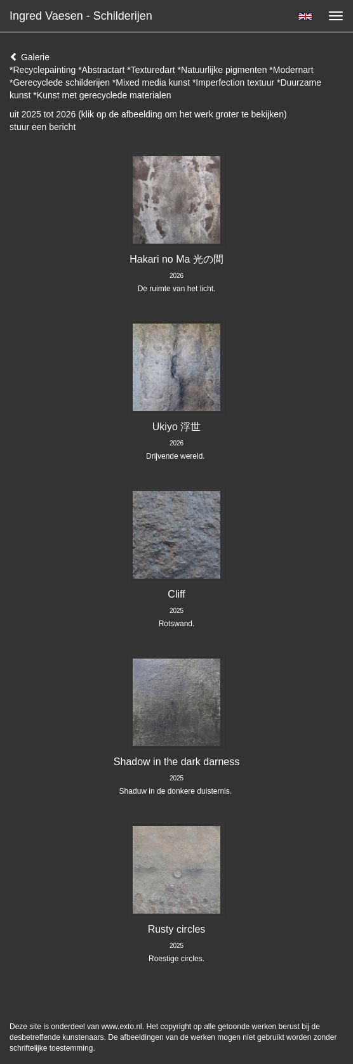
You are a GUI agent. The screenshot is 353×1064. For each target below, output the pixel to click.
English (305, 16)
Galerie (30, 57)
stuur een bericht (43, 127)
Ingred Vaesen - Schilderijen (81, 16)
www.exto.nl (122, 1026)
